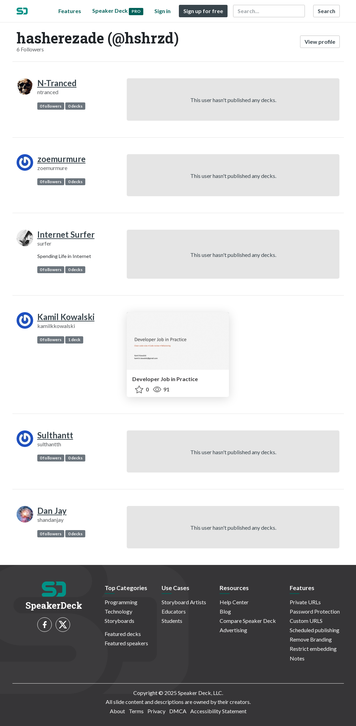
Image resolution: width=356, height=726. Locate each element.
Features (69, 11)
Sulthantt (55, 435)
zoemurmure (61, 159)
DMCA (177, 711)
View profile (320, 41)
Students (172, 620)
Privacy (156, 711)
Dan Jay (52, 511)
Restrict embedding (313, 648)
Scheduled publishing (314, 630)
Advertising (233, 630)
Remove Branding (311, 639)
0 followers (50, 106)
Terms (136, 711)
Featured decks (123, 633)
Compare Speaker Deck (248, 620)
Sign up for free (203, 11)
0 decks (75, 106)
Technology (118, 611)
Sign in (162, 11)
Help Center (234, 602)
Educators (174, 611)
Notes (297, 658)
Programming (121, 602)
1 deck (74, 339)
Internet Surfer (66, 234)
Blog (225, 611)
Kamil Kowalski (66, 317)
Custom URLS (306, 620)
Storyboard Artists (184, 602)
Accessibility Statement (218, 711)
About (117, 711)
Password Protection (315, 611)
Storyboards (119, 620)
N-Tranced (57, 83)
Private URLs (305, 602)
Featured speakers (126, 643)
